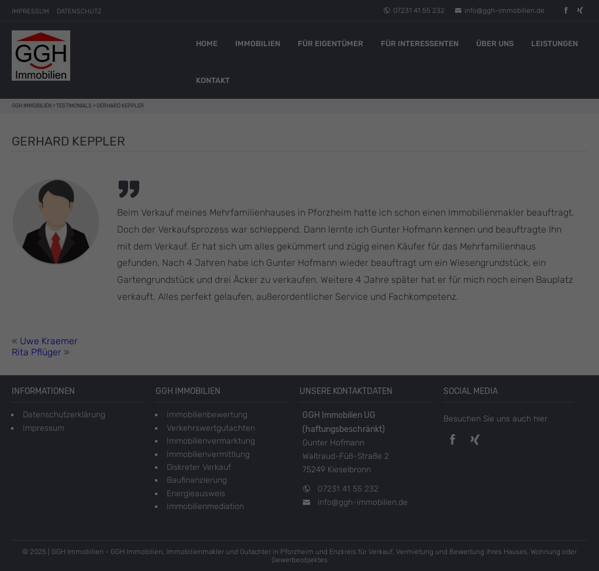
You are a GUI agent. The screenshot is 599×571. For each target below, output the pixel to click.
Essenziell (214, 183)
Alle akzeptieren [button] (299, 223)
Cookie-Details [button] (246, 317)
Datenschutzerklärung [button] (306, 317)
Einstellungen (260, 157)
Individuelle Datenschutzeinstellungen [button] (299, 292)
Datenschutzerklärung (273, 145)
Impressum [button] (358, 317)
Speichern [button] (299, 258)
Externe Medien (366, 183)
